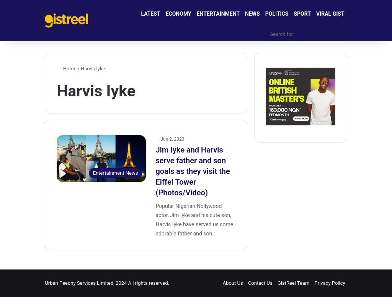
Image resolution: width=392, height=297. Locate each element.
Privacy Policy (330, 283)
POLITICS (277, 14)
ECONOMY (178, 14)
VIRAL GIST (330, 14)
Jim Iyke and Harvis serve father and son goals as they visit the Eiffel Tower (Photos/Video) (192, 171)
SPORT (302, 14)
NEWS (252, 14)
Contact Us (260, 283)
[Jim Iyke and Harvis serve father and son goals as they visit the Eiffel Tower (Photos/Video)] (101, 158)
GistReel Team (293, 283)
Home (66, 68)
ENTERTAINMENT (218, 14)
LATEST (150, 14)
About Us (233, 283)
